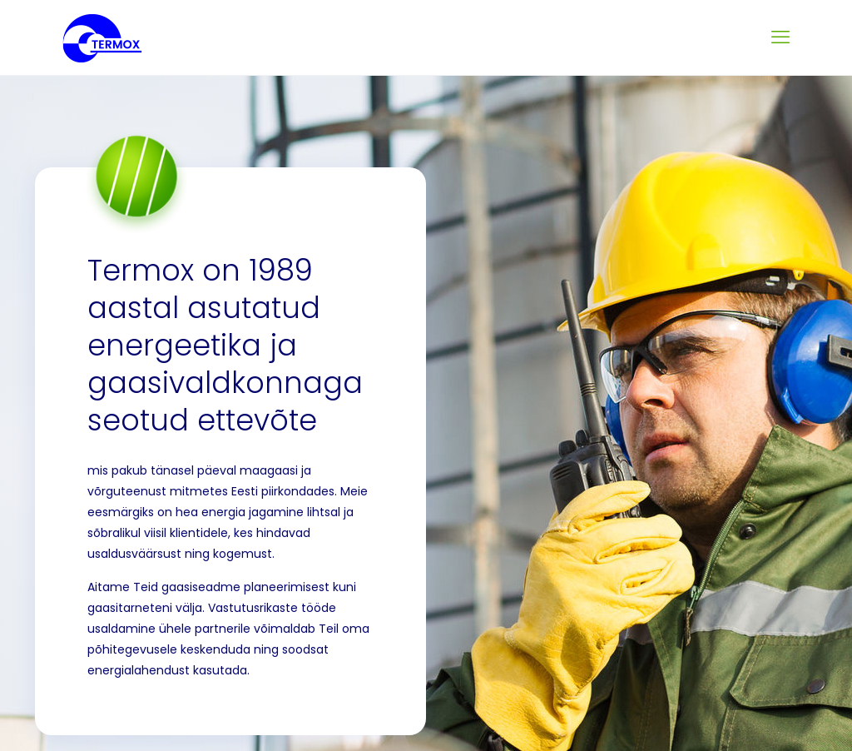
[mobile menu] (780, 37)
